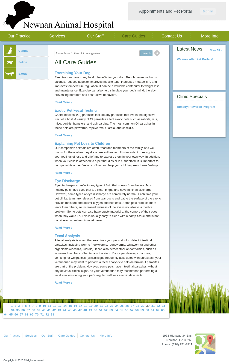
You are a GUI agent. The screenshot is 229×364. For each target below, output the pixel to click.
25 (121, 305)
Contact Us (171, 36)
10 (44, 305)
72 (47, 314)
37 (28, 310)
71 (42, 314)
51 (100, 310)
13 (60, 305)
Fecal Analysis (67, 236)
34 (12, 310)
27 (132, 305)
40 (43, 310)
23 (111, 305)
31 (153, 305)
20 (96, 305)
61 (152, 310)
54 (116, 310)
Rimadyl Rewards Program (196, 106)
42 (54, 310)
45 (69, 310)
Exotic (15, 73)
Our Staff (95, 36)
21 (101, 305)
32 (158, 305)
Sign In (208, 11)
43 (59, 310)
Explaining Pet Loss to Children (82, 143)
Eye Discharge (67, 181)
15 (70, 305)
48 (85, 310)
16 (75, 305)
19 (90, 305)
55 (121, 310)
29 (142, 305)
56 (126, 310)
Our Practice (19, 36)
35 (17, 310)
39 (38, 310)
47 (80, 310)
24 (116, 305)
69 (31, 314)
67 (21, 314)
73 (52, 314)
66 (16, 314)
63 (162, 310)
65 (10, 314)
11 (49, 305)
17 (80, 305)
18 (85, 305)
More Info (210, 36)
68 (26, 314)
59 (142, 310)
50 (95, 310)
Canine (16, 50)
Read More (62, 102)
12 (54, 305)
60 (147, 310)
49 (90, 310)
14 (65, 305)
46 (74, 310)
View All (215, 50)
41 (48, 310)
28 (137, 305)
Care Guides (133, 36)
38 (33, 310)
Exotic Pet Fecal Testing (76, 110)
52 (105, 310)
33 (163, 305)
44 (64, 310)
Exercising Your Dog (73, 73)
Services (57, 36)
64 (5, 314)
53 (111, 310)
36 (23, 310)
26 (127, 305)
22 (106, 305)
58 (136, 310)
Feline (15, 62)
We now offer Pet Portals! (195, 59)
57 (131, 310)
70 (36, 314)
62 (157, 310)
